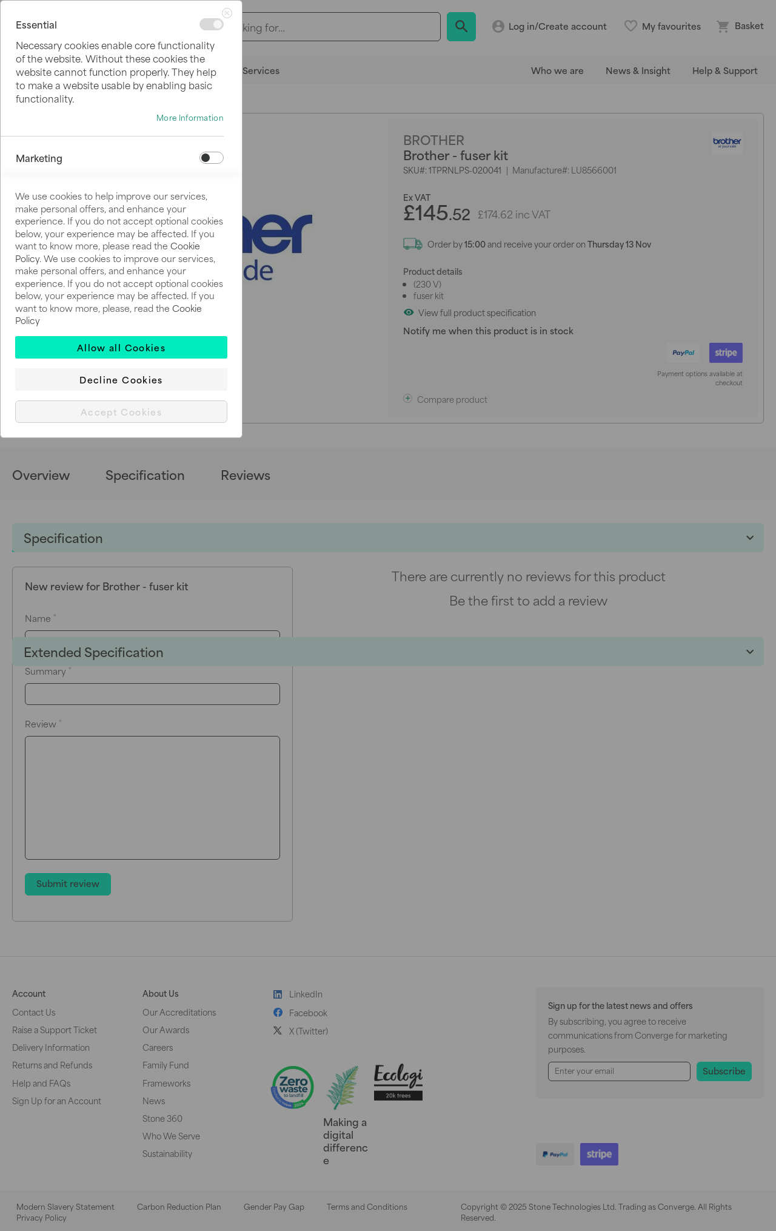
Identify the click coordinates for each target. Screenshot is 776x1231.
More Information (190, 117)
